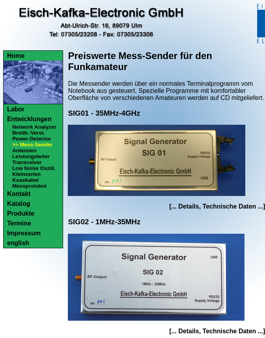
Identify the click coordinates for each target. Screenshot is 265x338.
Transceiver (26, 162)
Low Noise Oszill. (34, 168)
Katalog (18, 203)
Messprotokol (29, 186)
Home (15, 55)
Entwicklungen (29, 119)
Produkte (20, 213)
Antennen (24, 150)
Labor (15, 109)
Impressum (24, 233)
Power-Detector (31, 139)
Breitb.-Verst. (28, 133)
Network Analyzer (34, 127)
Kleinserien (26, 174)
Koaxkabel (25, 180)
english (18, 243)
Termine (19, 223)
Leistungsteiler (31, 156)
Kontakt (19, 193)
